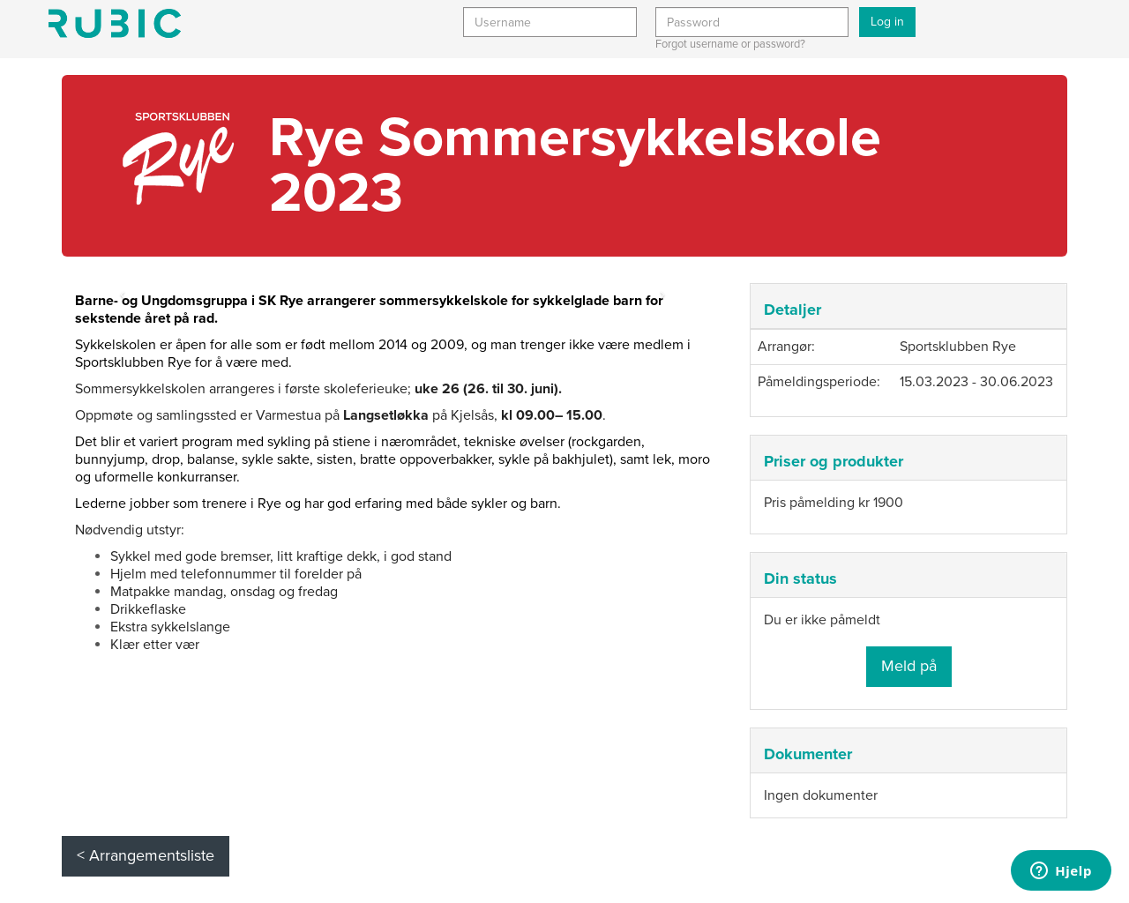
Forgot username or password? (730, 44)
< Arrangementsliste (145, 855)
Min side (115, 23)
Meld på (909, 665)
